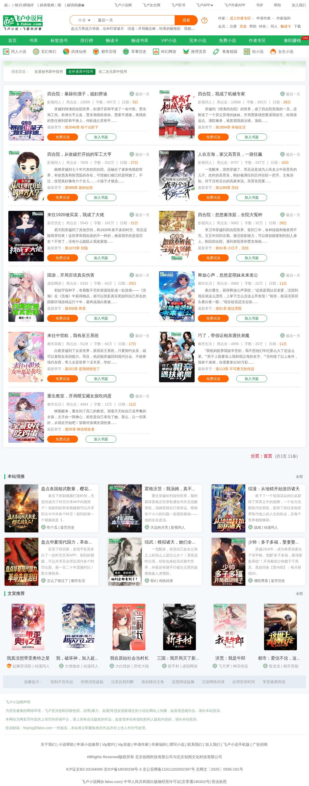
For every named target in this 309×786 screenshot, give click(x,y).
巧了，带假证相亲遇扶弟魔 (223, 335)
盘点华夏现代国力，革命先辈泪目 (73, 542)
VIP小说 (168, 40)
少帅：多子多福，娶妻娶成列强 (278, 542)
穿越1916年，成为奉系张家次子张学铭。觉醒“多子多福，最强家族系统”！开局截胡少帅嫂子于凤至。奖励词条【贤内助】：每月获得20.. (275, 561)
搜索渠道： (20, 72)
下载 (297, 26)
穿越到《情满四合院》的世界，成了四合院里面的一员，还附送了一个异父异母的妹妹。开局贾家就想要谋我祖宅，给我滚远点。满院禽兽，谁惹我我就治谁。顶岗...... (247, 115)
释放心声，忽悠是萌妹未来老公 (228, 275)
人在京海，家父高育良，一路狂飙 (230, 154)
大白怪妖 (123, 666)
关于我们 (48, 744)
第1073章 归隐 (76, 248)
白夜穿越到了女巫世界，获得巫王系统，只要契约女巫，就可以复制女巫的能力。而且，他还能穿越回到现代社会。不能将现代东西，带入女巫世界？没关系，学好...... (96, 356)
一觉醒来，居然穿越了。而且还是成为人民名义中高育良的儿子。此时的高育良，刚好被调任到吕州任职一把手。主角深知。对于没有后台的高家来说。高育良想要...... (247, 175)
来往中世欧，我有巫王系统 (73, 335)
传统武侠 (166, 581)
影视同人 (54, 102)
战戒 (257, 527)
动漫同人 (271, 527)
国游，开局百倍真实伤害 (70, 275)
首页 (12, 40)
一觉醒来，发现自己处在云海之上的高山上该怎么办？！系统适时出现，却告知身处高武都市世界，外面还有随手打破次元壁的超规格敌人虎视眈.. (171, 561)
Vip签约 (108, 744)
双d (153, 581)
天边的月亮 (159, 527)
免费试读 (63, 137)
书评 (259, 5)
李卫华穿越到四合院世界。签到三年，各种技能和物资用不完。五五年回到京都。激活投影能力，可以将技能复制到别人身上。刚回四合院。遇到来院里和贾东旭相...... (247, 235)
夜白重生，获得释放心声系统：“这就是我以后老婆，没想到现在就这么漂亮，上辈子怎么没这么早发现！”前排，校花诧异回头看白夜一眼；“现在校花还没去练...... (248, 296)
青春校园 (229, 51)
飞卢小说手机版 (236, 744)
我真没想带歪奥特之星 (28, 658)
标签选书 (59, 40)
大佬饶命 (72, 666)
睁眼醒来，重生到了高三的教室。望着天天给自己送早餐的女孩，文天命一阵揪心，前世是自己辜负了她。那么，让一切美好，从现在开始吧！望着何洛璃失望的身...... (96, 417)
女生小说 (285, 51)
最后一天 (142, 94)
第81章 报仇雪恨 (229, 308)
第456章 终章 (75, 308)
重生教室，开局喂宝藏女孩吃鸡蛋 (79, 396)
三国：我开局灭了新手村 (180, 658)
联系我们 (194, 744)
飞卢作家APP (234, 5)
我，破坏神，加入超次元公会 (84, 658)
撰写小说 (177, 744)
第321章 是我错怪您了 (82, 369)
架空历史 (54, 223)
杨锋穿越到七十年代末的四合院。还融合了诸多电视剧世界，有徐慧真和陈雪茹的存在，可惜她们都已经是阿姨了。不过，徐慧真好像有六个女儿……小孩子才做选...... (95, 175)
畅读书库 (139, 40)
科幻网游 (168, 51)
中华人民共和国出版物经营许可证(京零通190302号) (167, 781)
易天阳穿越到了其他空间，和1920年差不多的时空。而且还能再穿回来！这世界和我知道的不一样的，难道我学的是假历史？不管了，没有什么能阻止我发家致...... (97, 235)
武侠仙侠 (78, 51)
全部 (299, 477)
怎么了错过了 (57, 581)
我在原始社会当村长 (129, 658)
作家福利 (283, 18)
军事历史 (138, 51)
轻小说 (258, 51)
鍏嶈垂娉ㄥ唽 (50, 5)
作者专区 (257, 40)
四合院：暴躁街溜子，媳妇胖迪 (77, 94)
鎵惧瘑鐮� (76, 5)
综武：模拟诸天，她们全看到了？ (177, 542)
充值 (243, 26)
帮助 (277, 5)
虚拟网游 (54, 283)
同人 (274, 26)
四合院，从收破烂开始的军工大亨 (79, 154)
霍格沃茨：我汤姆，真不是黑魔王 (177, 488)
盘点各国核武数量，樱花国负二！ (73, 488)
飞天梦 (224, 666)
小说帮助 (66, 744)
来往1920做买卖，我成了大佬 (75, 214)
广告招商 (260, 744)
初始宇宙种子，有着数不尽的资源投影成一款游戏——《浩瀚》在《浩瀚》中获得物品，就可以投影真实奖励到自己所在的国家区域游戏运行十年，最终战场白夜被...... (96, 296)
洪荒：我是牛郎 (230, 658)
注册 (233, 26)
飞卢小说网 (123, 5)
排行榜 (86, 40)
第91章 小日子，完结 (232, 248)
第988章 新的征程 (79, 188)
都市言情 (108, 51)
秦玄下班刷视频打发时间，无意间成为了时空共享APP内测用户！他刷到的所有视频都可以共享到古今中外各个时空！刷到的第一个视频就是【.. (67, 508)
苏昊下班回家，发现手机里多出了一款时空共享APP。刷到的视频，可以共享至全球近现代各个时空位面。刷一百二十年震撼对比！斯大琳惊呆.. (67, 561)
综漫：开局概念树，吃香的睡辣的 (154, 29)
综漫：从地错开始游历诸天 (274, 488)
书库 (33, 40)
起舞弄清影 (22, 666)
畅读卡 (285, 26)
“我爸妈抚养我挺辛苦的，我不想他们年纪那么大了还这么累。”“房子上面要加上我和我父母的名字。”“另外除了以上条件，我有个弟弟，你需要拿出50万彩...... (248, 356)
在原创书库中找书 (49, 72)
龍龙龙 (274, 666)
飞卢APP (204, 5)
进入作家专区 (240, 18)
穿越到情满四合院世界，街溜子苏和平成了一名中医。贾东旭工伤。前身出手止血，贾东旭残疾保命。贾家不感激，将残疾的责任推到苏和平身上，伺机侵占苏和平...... (96, 115)
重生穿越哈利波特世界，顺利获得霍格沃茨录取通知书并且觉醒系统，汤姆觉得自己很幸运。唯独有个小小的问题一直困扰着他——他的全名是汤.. (171, 508)
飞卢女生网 (151, 5)
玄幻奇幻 (48, 51)
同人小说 (18, 51)
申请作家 (263, 18)
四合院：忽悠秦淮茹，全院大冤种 (230, 214)
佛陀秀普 (261, 581)
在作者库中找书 (80, 72)
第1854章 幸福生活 (231, 127)
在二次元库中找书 (113, 72)
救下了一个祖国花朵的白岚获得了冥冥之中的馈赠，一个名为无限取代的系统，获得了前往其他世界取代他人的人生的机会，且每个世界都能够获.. (274, 508)
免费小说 (227, 40)
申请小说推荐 (87, 744)
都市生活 (205, 283)
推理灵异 (198, 51)
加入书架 (101, 137)
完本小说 (197, 40)
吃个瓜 (52, 527)
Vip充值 (124, 744)
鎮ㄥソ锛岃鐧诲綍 (19, 5)
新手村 (173, 666)
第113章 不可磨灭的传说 (235, 369)
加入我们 (299, 5)
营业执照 (219, 781)
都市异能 (54, 344)
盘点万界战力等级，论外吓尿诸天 (97, 29)
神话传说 (240, 666)
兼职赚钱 (292, 40)
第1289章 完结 (227, 188)
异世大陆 (141, 666)
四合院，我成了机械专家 (221, 94)
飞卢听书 (178, 5)
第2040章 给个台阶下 (81, 127)
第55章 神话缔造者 (79, 429)
